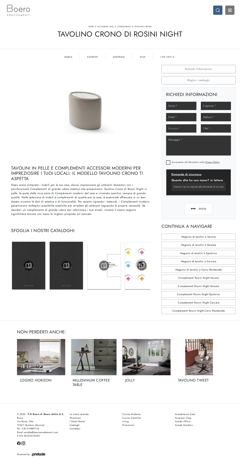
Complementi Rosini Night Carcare (198, 302)
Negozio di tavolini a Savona (198, 237)
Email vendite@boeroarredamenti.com (37, 432)
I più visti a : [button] (168, 57)
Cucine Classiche (131, 418)
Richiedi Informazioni (198, 69)
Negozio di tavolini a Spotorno (198, 253)
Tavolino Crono (143, 26)
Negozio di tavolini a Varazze (198, 245)
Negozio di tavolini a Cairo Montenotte (199, 269)
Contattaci (75, 428)
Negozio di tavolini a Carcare (198, 261)
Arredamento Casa (185, 414)
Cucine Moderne (131, 414)
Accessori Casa (105, 26)
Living (125, 421)
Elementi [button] (92, 57)
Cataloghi (75, 425)
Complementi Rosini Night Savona (198, 278)
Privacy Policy (212, 162)
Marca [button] (68, 57)
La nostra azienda (79, 414)
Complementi (124, 26)
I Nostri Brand (77, 421)
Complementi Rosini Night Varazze (198, 286)
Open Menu (229, 10)
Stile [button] (143, 57)
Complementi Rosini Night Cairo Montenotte (198, 311)
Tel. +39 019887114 (28, 428)
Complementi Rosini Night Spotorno (198, 294)
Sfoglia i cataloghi (198, 80)
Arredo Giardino (184, 425)
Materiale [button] (119, 57)
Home (91, 26)
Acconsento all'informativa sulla (196, 162)
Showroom (75, 418)
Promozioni (128, 425)
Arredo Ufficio (182, 421)
